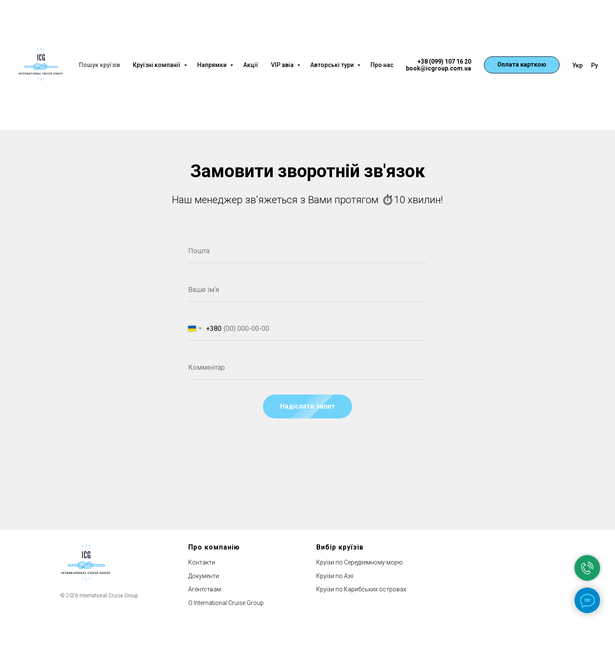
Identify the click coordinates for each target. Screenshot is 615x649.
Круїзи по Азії (334, 576)
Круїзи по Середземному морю (359, 562)
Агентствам (204, 589)
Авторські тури (332, 64)
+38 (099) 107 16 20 (444, 61)
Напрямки (212, 64)
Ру (594, 65)
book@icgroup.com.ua (438, 68)
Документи (203, 576)
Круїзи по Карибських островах (361, 589)
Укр (577, 65)
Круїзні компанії (157, 64)
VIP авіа (283, 64)
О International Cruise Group (226, 602)
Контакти (201, 562)
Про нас (381, 64)
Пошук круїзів (99, 64)
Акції (250, 64)
